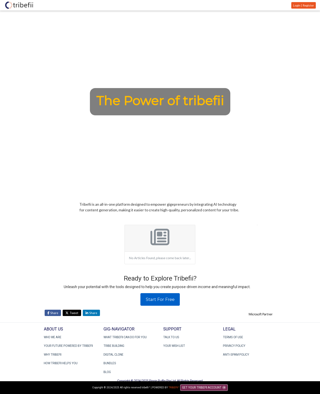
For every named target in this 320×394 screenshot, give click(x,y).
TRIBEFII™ (174, 387)
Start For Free (160, 299)
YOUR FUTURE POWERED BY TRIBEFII (68, 345)
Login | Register (303, 5)
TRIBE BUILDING (114, 345)
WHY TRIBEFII (52, 354)
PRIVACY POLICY (234, 345)
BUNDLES (110, 363)
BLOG (107, 372)
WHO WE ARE (52, 337)
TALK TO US (171, 337)
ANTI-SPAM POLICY (236, 354)
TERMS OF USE (233, 337)
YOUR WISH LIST (174, 345)
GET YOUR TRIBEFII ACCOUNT (204, 387)
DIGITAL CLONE (113, 354)
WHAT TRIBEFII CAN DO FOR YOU (125, 337)
